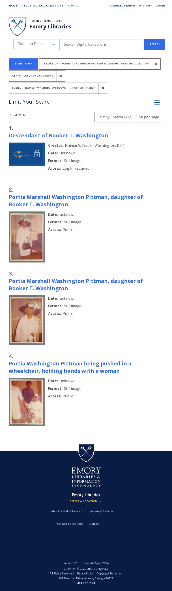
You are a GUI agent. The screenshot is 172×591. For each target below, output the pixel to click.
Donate (94, 524)
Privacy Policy (85, 573)
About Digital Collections (42, 5)
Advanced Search (122, 5)
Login (160, 5)
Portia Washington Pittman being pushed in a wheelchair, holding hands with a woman (70, 367)
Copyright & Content (102, 511)
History (145, 5)
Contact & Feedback (70, 524)
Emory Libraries (50, 26)
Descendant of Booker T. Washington (58, 135)
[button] (35, 44)
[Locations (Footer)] (86, 501)
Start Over (23, 63)
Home (13, 5)
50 (149, 116)
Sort (114, 117)
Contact (74, 5)
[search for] (101, 44)
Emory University (46, 21)
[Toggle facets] (157, 102)
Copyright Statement (110, 573)
